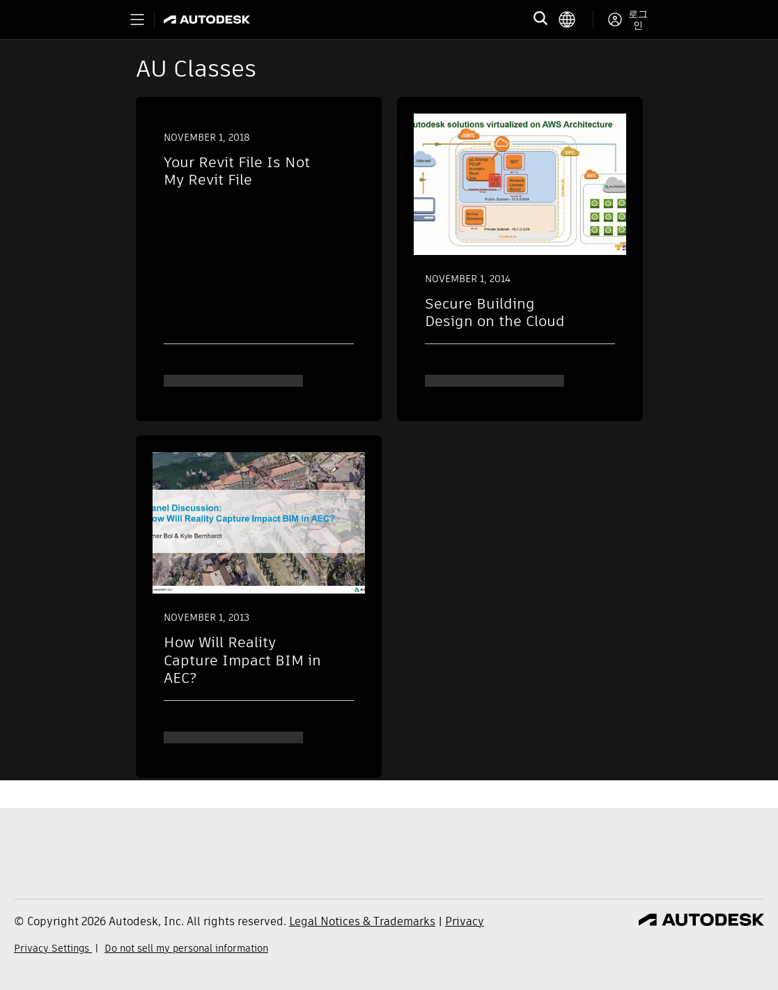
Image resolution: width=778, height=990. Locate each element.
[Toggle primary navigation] (137, 19)
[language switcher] (575, 19)
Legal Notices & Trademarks (362, 921)
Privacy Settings (53, 948)
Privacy (464, 921)
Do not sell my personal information (186, 948)
